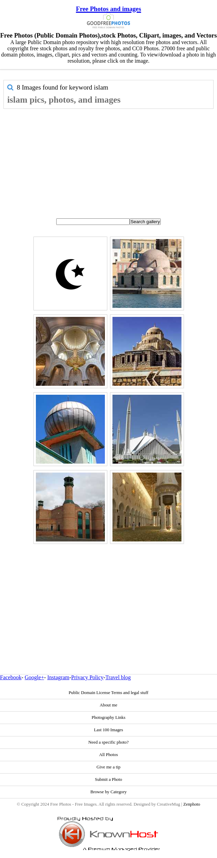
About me (108, 705)
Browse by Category (108, 791)
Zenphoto (191, 804)
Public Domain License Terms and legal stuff (108, 692)
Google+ (34, 677)
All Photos (108, 754)
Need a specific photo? (108, 742)
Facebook (10, 677)
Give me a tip (108, 767)
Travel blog (118, 677)
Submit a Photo (108, 779)
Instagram (58, 677)
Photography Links (109, 717)
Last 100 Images (108, 729)
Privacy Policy (87, 677)
